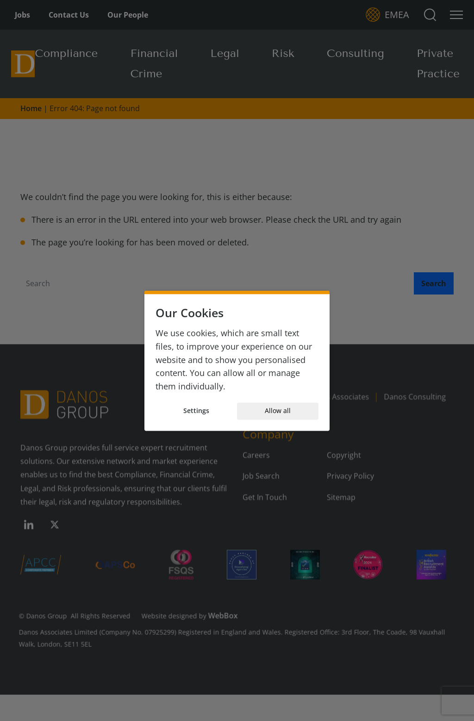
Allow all (278, 411)
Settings (196, 411)
